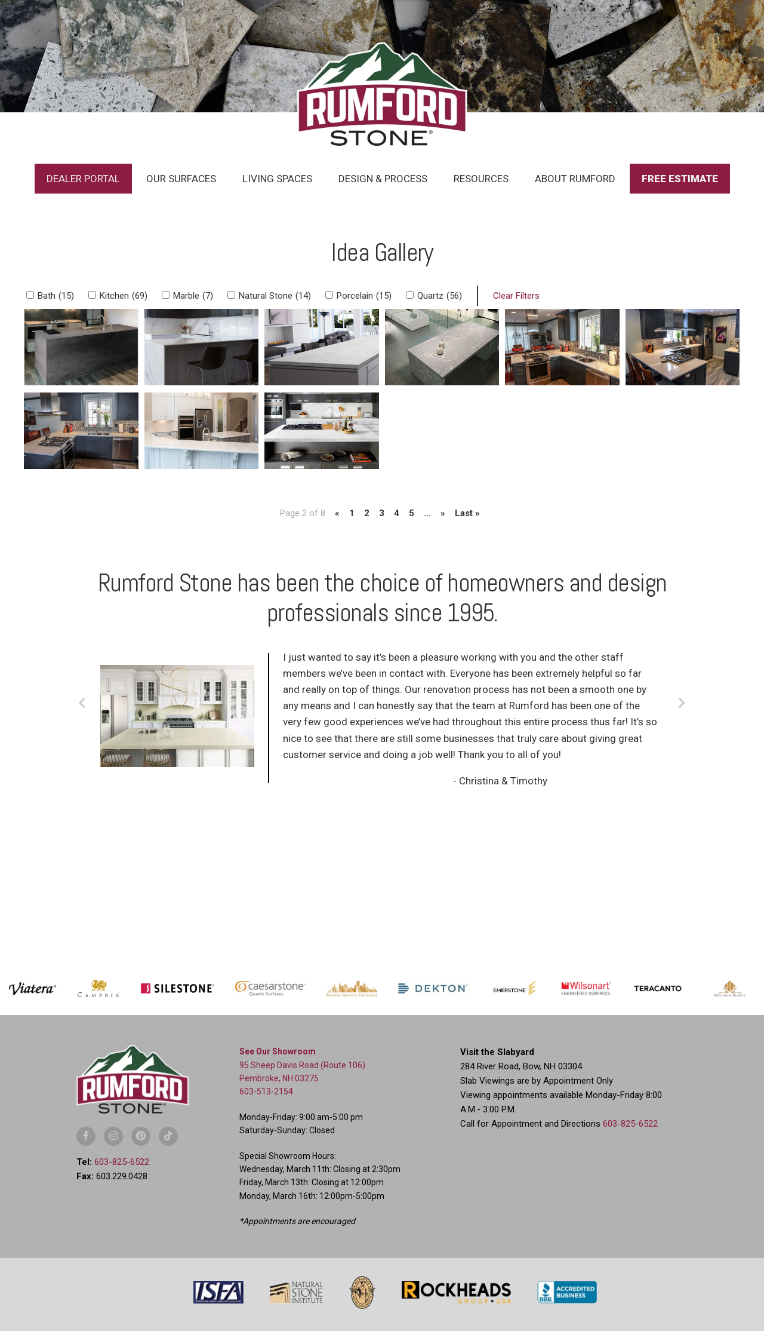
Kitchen (123, 296)
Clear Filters (516, 295)
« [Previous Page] (337, 513)
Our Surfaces (181, 179)
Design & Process (382, 179)
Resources (481, 179)
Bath (56, 296)
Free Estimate (680, 179)
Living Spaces (277, 179)
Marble (193, 296)
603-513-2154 (266, 1091)
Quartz (439, 296)
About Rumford (575, 179)
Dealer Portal (83, 179)
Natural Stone (275, 296)
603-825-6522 (121, 1162)
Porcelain (364, 296)
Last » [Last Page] (467, 513)
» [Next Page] (442, 513)
